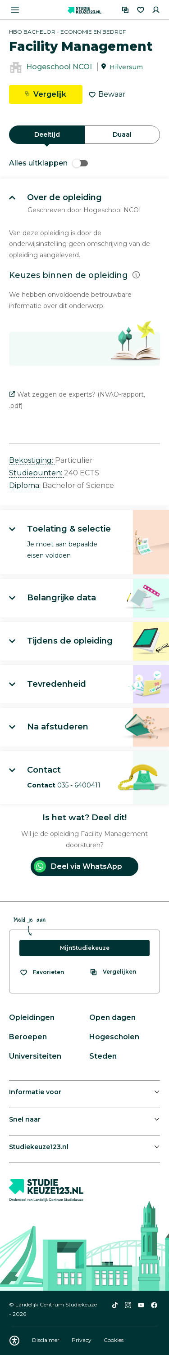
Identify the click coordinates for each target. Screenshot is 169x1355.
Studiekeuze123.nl (39, 1147)
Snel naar (25, 1119)
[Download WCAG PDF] (14, 1340)
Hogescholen (114, 1037)
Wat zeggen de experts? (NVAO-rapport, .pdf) (77, 400)
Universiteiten (35, 1056)
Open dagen (112, 1017)
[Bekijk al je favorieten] (41, 972)
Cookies (113, 1340)
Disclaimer (46, 1340)
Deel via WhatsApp (78, 866)
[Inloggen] (156, 10)
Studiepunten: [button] (36, 473)
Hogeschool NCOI (59, 67)
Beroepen (28, 1037)
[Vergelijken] (125, 10)
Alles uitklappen (48, 163)
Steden (103, 1056)
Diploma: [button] (25, 485)
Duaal (122, 134)
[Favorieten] (140, 10)
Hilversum (126, 67)
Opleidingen (32, 1017)
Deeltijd (47, 134)
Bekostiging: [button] (32, 460)
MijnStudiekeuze (85, 947)
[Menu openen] (15, 10)
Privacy (82, 1340)
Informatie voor (35, 1092)
